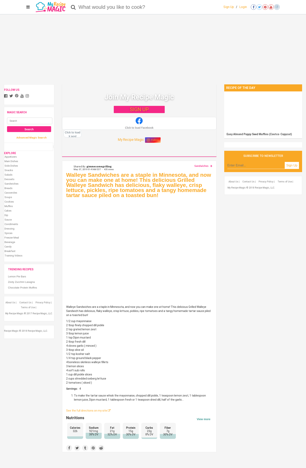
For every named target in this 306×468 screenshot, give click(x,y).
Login (243, 7)
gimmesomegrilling (99, 166)
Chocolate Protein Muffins (22, 287)
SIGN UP (139, 109)
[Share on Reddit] (101, 448)
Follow (153, 140)
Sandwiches (201, 166)
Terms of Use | (28, 307)
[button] (139, 123)
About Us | (10, 302)
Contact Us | (26, 302)
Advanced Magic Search (31, 137)
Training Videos (13, 255)
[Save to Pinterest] (93, 448)
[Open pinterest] (265, 7)
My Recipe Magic (131, 140)
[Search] (73, 7)
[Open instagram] (277, 7)
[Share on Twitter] (77, 448)
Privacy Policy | (44, 302)
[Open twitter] (259, 7)
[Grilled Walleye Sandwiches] (139, 251)
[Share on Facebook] (69, 448)
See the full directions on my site (88, 410)
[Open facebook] (253, 7)
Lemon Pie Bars (17, 276)
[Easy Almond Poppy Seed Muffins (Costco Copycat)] (263, 110)
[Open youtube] (271, 7)
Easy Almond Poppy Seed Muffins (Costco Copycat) (259, 134)
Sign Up (228, 7)
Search (29, 129)
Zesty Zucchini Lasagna (21, 281)
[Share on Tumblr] (85, 448)
